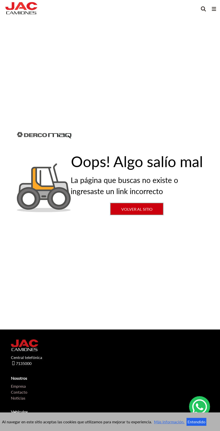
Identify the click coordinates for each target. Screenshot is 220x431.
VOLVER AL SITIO (137, 209)
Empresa (18, 386)
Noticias (18, 398)
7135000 (21, 363)
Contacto (19, 392)
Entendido (196, 421)
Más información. (169, 421)
